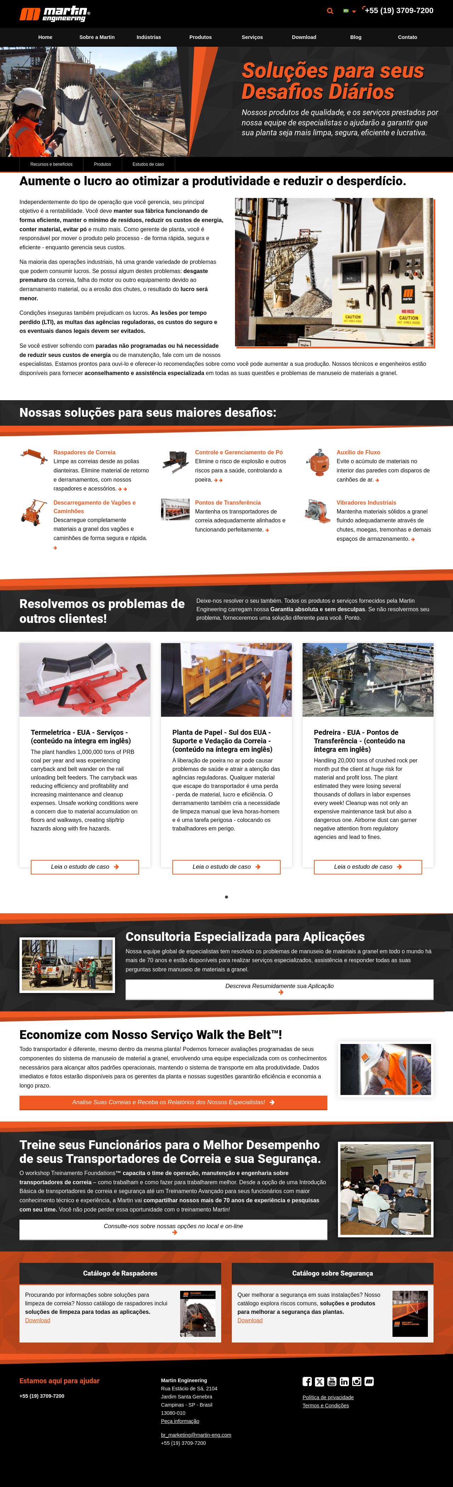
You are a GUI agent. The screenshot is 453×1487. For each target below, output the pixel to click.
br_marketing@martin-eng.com (196, 1435)
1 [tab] (226, 897)
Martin (55, 14)
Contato (407, 37)
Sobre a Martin (97, 37)
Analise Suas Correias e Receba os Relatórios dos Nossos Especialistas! (169, 1102)
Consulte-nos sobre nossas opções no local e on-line (173, 1226)
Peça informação (180, 1421)
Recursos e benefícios (51, 164)
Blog (356, 37)
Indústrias (149, 37)
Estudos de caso (148, 164)
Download (304, 37)
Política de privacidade (328, 1397)
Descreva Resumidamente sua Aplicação (279, 986)
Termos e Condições (326, 1405)
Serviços (252, 37)
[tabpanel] (85, 755)
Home (45, 37)
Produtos (200, 37)
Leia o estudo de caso (81, 867)
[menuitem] (54, 14)
